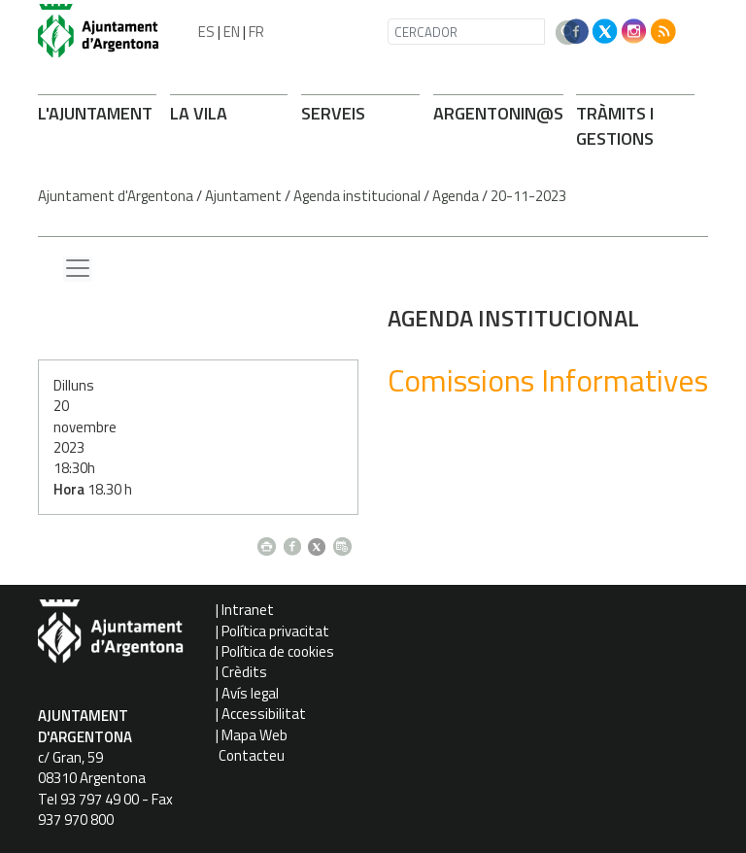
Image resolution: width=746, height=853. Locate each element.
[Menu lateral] (78, 269)
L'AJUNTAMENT (95, 113)
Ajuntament (243, 196)
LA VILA (198, 113)
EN (231, 31)
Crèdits (244, 672)
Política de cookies (277, 651)
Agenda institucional (357, 196)
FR (256, 31)
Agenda (455, 196)
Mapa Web (254, 735)
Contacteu (252, 755)
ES (206, 31)
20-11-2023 (528, 196)
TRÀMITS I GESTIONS (615, 126)
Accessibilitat (263, 713)
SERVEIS (333, 113)
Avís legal (250, 693)
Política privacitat (275, 631)
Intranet (247, 609)
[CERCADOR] (466, 31)
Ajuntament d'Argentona (115, 196)
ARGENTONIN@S (498, 113)
